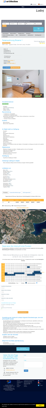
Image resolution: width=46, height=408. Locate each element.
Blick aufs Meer (13, 33)
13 (17, 264)
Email (25, 355)
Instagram (39, 383)
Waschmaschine (22, 35)
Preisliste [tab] (5, 192)
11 (14, 264)
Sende (26, 370)
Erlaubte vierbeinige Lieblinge (8, 35)
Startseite (18, 380)
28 (36, 264)
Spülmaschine (30, 35)
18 (23, 264)
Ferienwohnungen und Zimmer (19, 382)
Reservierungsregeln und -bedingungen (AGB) (28, 383)
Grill (16, 35)
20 (26, 264)
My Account (34, 4)
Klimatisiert (28, 33)
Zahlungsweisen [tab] (27, 192)
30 (39, 264)
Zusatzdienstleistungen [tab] (15, 192)
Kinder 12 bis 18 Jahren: (6, 290)
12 (15, 264)
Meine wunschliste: (38, 29)
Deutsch (41, 4)
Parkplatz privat (21, 33)
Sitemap (18, 386)
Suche (4, 26)
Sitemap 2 (25, 386)
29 (38, 264)
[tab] (23, 349)
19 (25, 264)
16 (21, 264)
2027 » (43, 272)
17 (22, 264)
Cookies (25, 385)
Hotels (18, 384)
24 (31, 264)
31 (40, 264)
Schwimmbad (5, 36)
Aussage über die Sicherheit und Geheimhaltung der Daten (29, 381)
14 (18, 264)
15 (19, 264)
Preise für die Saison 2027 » (23, 207)
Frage (25, 360)
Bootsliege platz (38, 35)
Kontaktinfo (19, 385)
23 (30, 264)
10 (13, 264)
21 (27, 264)
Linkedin (40, 385)
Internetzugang (5, 33)
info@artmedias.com (10, 370)
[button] (23, 225)
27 (35, 264)
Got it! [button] (40, 405)
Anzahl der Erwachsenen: (6, 286)
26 (34, 264)
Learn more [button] (4, 406)
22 (29, 264)
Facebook (40, 381)
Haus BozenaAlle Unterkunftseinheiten (23, 349)
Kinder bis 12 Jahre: (5, 294)
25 (33, 264)
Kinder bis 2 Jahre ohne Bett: (7, 298)
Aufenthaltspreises (23, 312)
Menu (23, 6)
